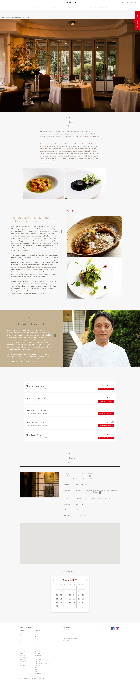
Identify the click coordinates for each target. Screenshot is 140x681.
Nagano (22, 659)
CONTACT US (87, 7)
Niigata (22, 665)
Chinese (37, 645)
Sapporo (16, 17)
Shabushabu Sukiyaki (42, 663)
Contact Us (66, 632)
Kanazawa (23, 641)
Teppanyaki (39, 655)
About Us (66, 630)
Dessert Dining (40, 659)
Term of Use (66, 640)
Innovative (38, 647)
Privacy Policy (67, 636)
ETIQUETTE (104, 7)
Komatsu (23, 643)
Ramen (37, 667)
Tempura (38, 637)
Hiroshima (23, 661)
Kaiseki (37, 634)
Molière (28, 17)
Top (3, 17)
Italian (37, 641)
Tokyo (22, 632)
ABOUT (53, 7)
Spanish (37, 649)
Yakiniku (38, 651)
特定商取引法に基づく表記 (70, 638)
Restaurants (9, 17)
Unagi (37, 657)
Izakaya (37, 665)
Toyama (22, 645)
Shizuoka (23, 657)
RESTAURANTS (36, 7)
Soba (36, 671)
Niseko (22, 655)
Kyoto (22, 634)
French (22, 17)
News (64, 634)
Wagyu (37, 639)
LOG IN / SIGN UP (129, 3)
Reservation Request (106, 389)
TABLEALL (70, 3)
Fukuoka (23, 647)
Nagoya (22, 649)
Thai (36, 669)
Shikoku (23, 663)
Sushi (37, 632)
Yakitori (37, 653)
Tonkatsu (38, 673)
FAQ (70, 7)
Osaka (22, 637)
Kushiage (38, 661)
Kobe (22, 653)
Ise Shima (23, 651)
